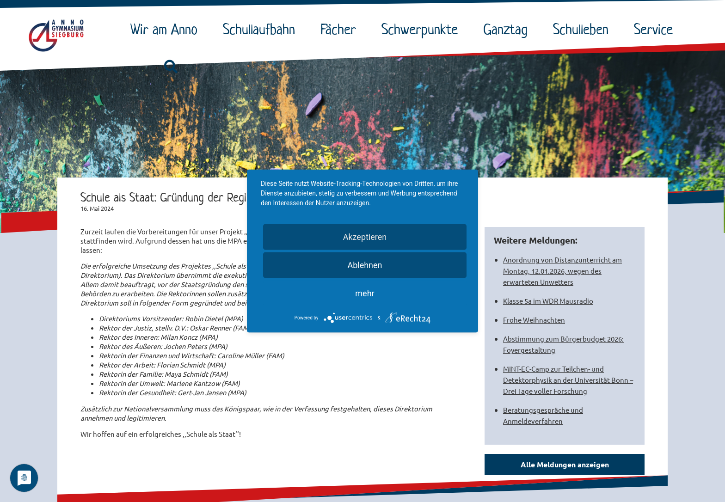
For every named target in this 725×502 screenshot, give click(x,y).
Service (655, 29)
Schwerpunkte (421, 29)
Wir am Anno (166, 29)
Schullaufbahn (261, 29)
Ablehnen (364, 265)
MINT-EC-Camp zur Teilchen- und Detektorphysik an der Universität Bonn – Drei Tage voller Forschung (568, 379)
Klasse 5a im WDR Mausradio (548, 300)
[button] (170, 67)
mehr (364, 293)
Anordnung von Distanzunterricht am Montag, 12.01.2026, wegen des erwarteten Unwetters (562, 270)
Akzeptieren (365, 237)
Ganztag (507, 29)
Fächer (340, 29)
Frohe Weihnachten (534, 319)
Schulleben (583, 29)
